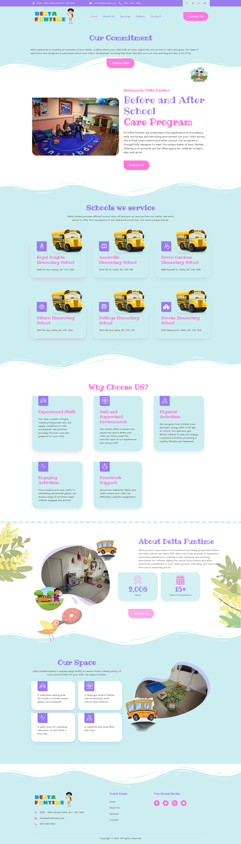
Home (94, 16)
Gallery (140, 16)
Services (125, 16)
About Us (109, 16)
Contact (155, 16)
